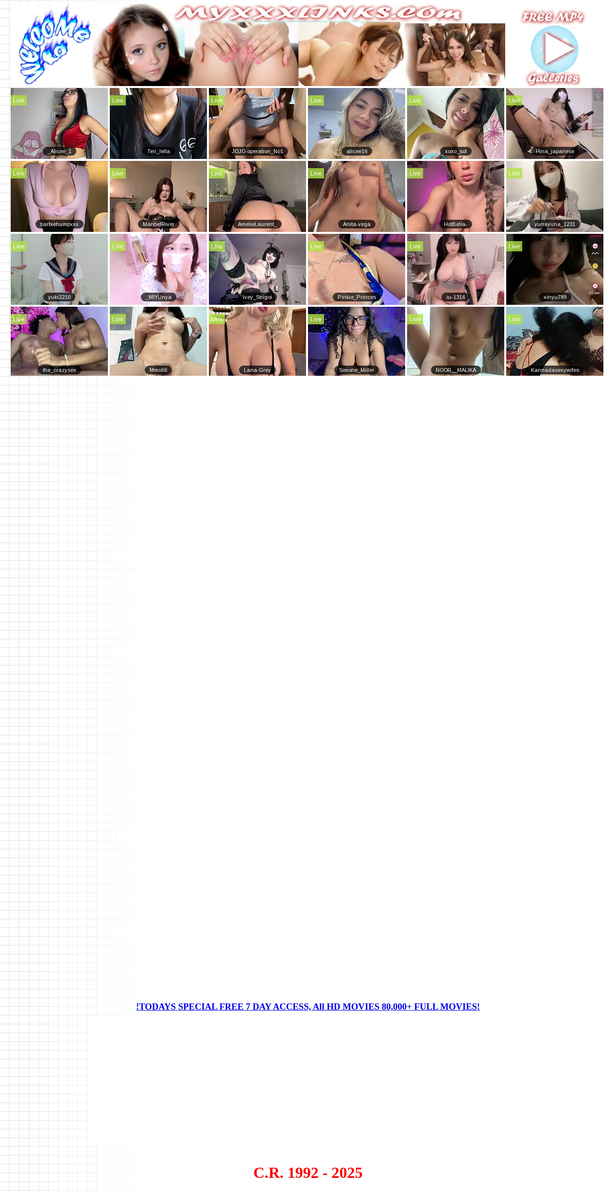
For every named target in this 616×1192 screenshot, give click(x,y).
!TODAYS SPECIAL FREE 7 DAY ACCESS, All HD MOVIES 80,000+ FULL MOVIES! (308, 1006)
